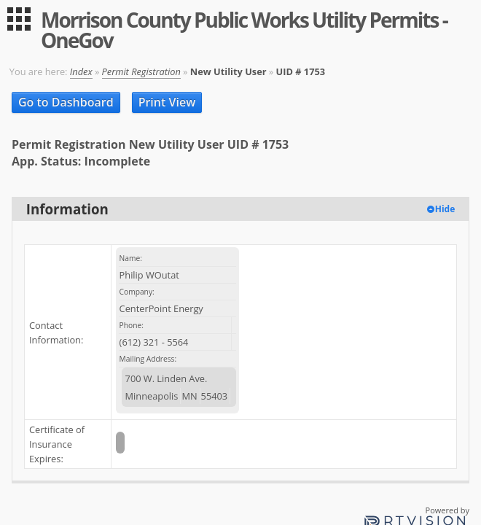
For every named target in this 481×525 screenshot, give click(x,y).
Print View (167, 102)
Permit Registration (141, 71)
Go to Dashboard (66, 102)
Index (81, 71)
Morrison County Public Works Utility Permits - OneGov (244, 30)
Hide (445, 209)
